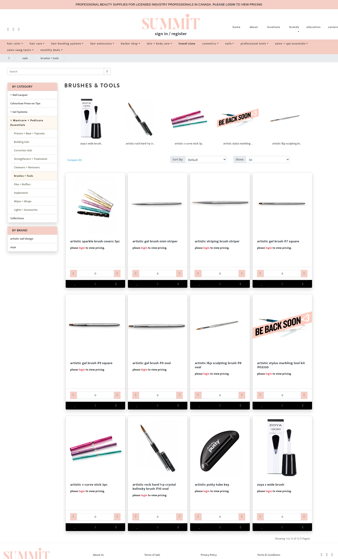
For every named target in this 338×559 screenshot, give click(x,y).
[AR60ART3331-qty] (95, 516)
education (314, 27)
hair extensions (101, 43)
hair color (14, 43)
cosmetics (209, 43)
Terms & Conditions (268, 555)
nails (228, 43)
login (82, 248)
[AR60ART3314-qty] (220, 273)
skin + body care (158, 43)
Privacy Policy (209, 555)
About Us (98, 555)
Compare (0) (74, 160)
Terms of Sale (152, 555)
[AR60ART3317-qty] (157, 395)
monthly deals (50, 50)
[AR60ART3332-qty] (157, 516)
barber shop (129, 43)
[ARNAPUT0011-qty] (220, 516)
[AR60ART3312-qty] (95, 273)
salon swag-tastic (19, 50)
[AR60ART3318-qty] (220, 395)
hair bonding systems (66, 43)
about (254, 27)
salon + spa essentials (290, 43)
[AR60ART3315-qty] (282, 273)
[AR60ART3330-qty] (282, 395)
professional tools (253, 43)
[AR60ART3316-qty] (95, 395)
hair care (36, 43)
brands (294, 27)
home (236, 27)
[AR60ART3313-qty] (157, 273)
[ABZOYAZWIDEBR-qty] (282, 516)
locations (273, 27)
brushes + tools (50, 58)
